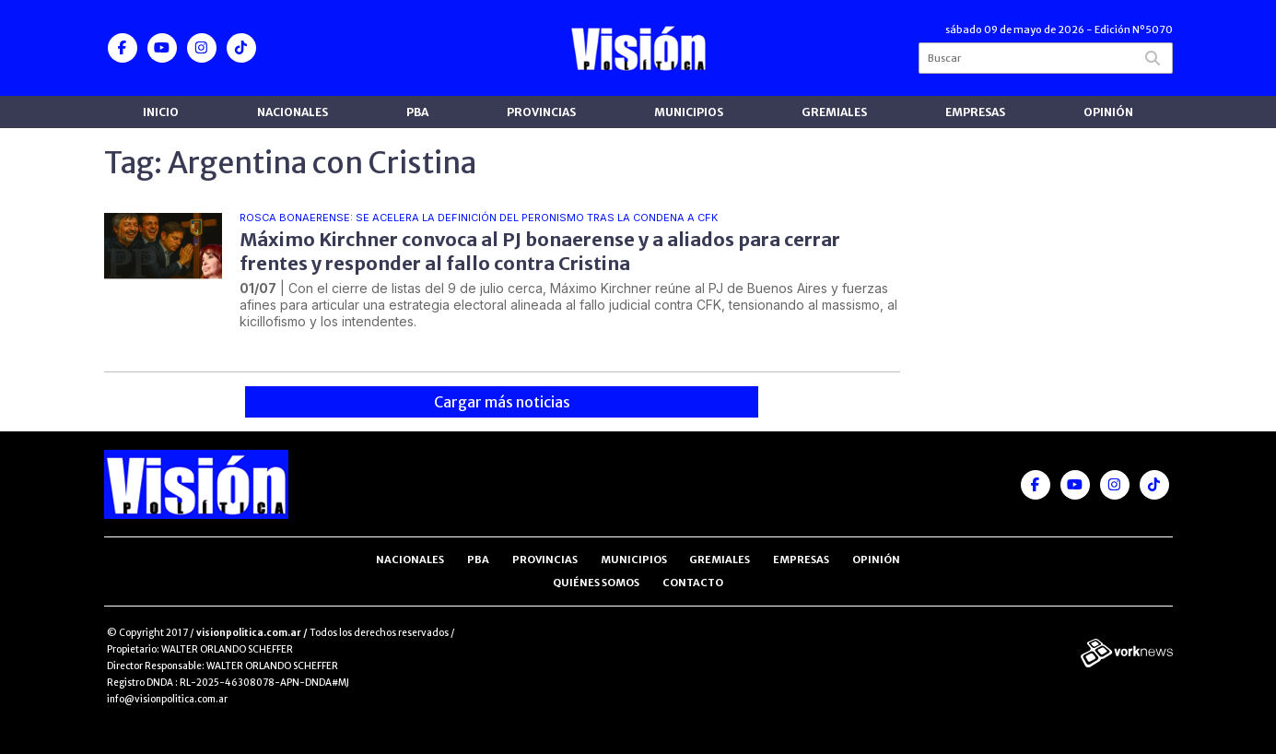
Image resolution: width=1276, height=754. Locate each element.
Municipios (688, 112)
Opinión (1108, 112)
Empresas (975, 112)
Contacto (692, 582)
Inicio (161, 112)
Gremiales (834, 112)
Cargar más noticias (502, 402)
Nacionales (292, 112)
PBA (417, 112)
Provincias (541, 112)
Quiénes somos (596, 582)
